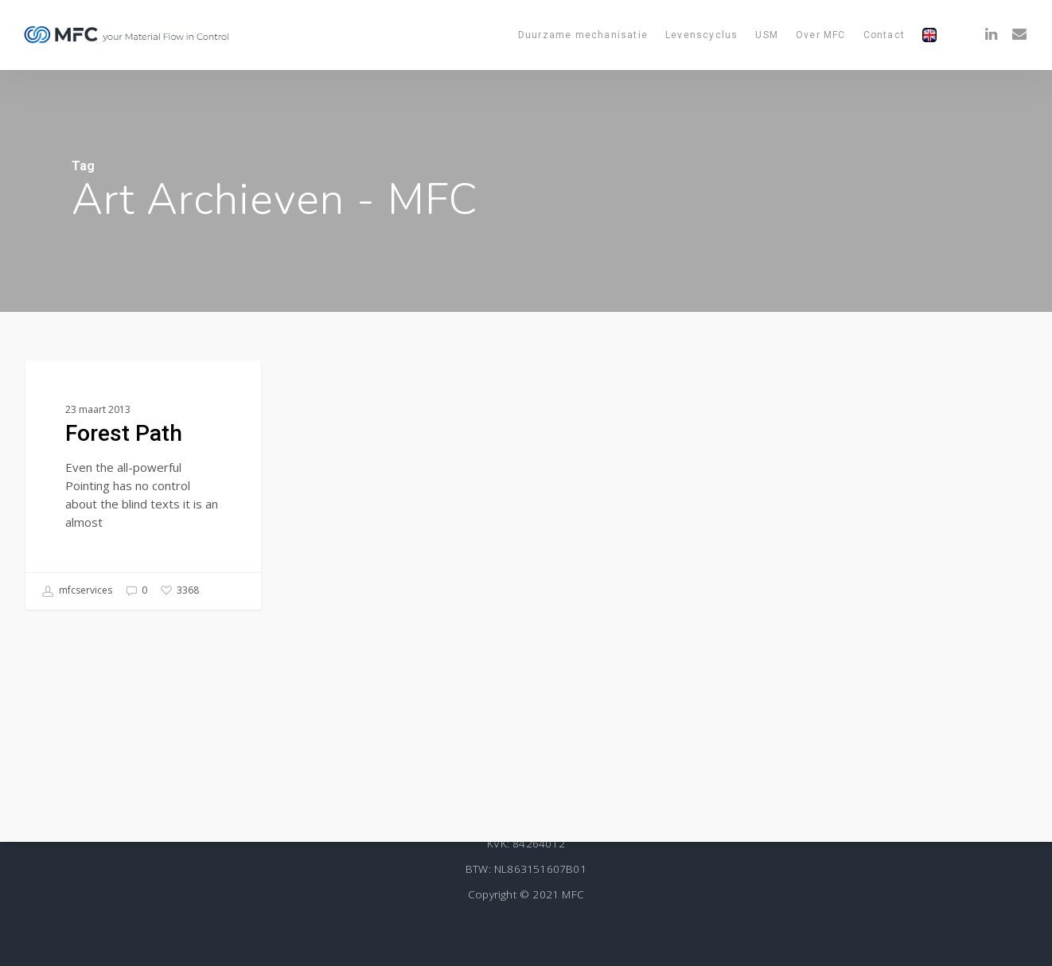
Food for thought (101, 386)
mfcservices (77, 591)
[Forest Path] (143, 485)
